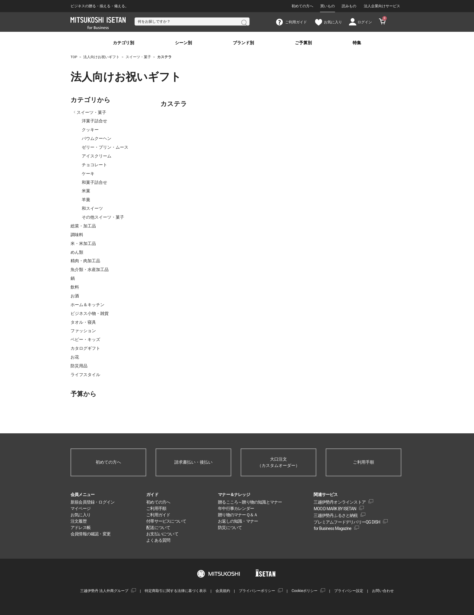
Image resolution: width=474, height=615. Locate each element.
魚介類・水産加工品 (90, 269)
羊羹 (86, 199)
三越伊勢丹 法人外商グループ (104, 590)
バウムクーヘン (96, 138)
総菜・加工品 (83, 225)
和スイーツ (92, 208)
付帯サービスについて (166, 521)
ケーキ (88, 173)
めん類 (77, 252)
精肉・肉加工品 (85, 260)
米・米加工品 (83, 243)
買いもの (327, 6)
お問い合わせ (383, 590)
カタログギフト (85, 348)
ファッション (83, 330)
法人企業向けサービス (382, 6)
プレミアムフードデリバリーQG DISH (347, 522)
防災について (230, 527)
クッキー (90, 129)
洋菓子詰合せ (94, 120)
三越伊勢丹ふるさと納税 (335, 515)
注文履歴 (79, 521)
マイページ (81, 508)
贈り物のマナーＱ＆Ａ (238, 514)
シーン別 (183, 42)
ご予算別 (303, 42)
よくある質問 (158, 540)
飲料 (75, 287)
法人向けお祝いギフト (104, 77)
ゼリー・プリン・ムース (105, 147)
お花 (75, 357)
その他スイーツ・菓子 (103, 217)
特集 (357, 42)
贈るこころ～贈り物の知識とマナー (250, 502)
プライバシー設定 (348, 590)
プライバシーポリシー (257, 590)
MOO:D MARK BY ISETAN (335, 508)
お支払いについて (162, 533)
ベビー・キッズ (85, 339)
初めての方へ (302, 6)
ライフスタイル (85, 374)
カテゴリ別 (123, 42)
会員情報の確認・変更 (90, 533)
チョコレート (94, 164)
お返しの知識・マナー (238, 521)
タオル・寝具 (83, 322)
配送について (158, 527)
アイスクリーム (96, 156)
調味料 (77, 234)
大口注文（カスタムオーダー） (278, 462)
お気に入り (81, 514)
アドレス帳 (81, 527)
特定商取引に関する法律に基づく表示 (175, 590)
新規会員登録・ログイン (92, 502)
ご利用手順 (363, 462)
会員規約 (223, 590)
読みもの (349, 6)
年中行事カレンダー (236, 508)
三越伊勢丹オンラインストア (340, 502)
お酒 (75, 295)
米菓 (86, 190)
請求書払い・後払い (193, 462)
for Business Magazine (332, 528)
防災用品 (79, 365)
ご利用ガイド (158, 514)
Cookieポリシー (304, 590)
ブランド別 (243, 42)
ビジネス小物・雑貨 (90, 313)
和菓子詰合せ (94, 182)
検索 (243, 22)
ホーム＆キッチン (87, 304)
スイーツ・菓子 (91, 112)
